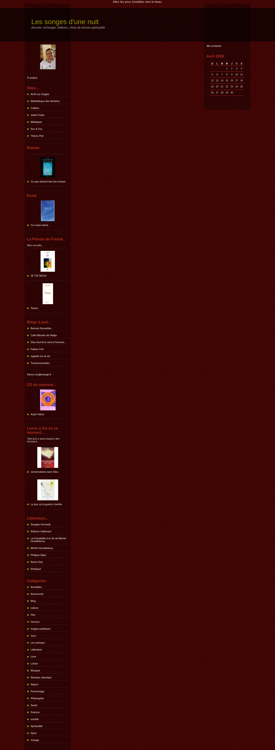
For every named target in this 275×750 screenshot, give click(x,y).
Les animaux (38, 642)
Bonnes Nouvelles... (42, 328)
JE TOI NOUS (39, 275)
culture (34, 607)
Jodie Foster (38, 115)
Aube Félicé (37, 414)
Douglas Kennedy (41, 524)
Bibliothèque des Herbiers (45, 101)
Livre (33, 656)
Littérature (36, 649)
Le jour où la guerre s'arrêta (46, 504)
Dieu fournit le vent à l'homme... (48, 342)
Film (33, 614)
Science (35, 712)
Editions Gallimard (41, 531)
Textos (34, 308)
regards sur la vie (40, 356)
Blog (33, 601)
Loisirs (34, 663)
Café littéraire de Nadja (44, 335)
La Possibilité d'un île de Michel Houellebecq (48, 540)
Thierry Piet (37, 135)
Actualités (36, 587)
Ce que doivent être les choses (48, 181)
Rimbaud (36, 569)
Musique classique (41, 677)
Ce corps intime (39, 225)
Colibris (35, 108)
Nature (34, 684)
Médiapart (36, 122)
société (35, 719)
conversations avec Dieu (44, 471)
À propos (32, 77)
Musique (35, 670)
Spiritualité (36, 726)
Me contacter (214, 46)
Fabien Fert (37, 349)
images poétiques (41, 628)
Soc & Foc (36, 129)
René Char (37, 562)
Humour (35, 621)
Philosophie (37, 698)
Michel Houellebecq (42, 548)
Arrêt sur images (40, 94)
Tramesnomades (40, 363)
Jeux (33, 635)
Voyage (35, 740)
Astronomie (37, 594)
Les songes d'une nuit (65, 22)
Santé (34, 705)
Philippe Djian (38, 555)
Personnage (37, 691)
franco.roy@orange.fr (39, 374)
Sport (34, 733)
